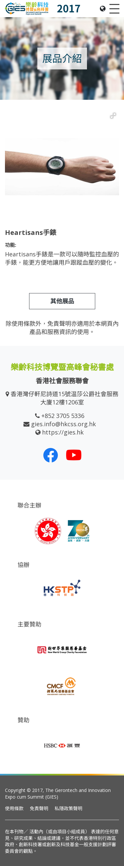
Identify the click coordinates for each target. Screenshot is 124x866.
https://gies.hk (63, 432)
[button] (113, 115)
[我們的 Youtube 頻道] (73, 455)
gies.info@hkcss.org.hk (63, 424)
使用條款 (14, 808)
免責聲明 (39, 808)
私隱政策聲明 (68, 808)
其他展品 (62, 301)
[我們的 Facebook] (50, 455)
